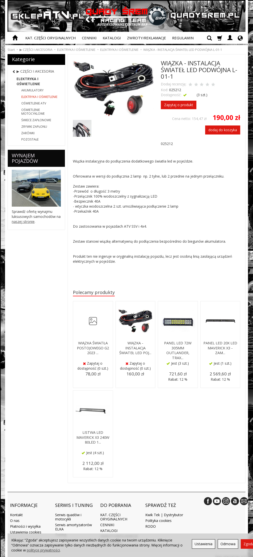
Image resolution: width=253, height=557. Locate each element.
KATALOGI (112, 37)
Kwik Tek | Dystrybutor (164, 510)
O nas (15, 516)
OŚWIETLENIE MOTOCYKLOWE (33, 112)
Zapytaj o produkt (178, 104)
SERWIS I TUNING (74, 502)
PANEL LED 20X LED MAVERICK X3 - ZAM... (220, 348)
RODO (150, 521)
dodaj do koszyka (222, 129)
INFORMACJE (24, 502)
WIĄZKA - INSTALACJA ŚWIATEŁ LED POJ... (135, 348)
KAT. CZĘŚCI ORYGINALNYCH (50, 37)
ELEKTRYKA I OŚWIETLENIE (28, 81)
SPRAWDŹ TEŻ (160, 502)
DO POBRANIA (115, 502)
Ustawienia (203, 543)
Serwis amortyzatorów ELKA (73, 522)
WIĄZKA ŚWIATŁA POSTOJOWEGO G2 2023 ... (92, 348)
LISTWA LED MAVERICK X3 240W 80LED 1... (93, 437)
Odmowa (227, 543)
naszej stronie (23, 221)
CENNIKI (89, 37)
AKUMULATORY (32, 90)
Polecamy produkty (95, 292)
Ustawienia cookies (25, 527)
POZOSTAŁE (30, 139)
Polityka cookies (158, 516)
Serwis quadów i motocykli (68, 512)
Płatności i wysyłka (25, 521)
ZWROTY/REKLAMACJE (146, 37)
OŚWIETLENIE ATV (33, 103)
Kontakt (16, 510)
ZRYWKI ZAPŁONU (34, 126)
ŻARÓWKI (28, 133)
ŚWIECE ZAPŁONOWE (36, 120)
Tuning (60, 530)
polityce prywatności (43, 550)
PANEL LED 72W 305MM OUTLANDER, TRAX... (177, 350)
